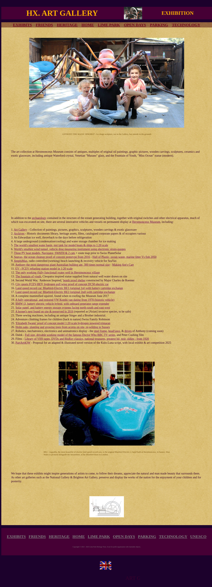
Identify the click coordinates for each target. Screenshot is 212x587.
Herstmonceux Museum (146, 221)
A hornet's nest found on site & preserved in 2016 (44, 311)
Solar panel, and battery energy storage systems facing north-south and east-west (62, 307)
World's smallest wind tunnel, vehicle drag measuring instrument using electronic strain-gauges (70, 249)
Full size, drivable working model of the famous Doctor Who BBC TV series (70, 335)
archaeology (39, 218)
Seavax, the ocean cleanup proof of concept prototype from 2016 (52, 257)
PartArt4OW (22, 342)
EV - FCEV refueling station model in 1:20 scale (43, 268)
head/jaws (114, 331)
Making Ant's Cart (123, 264)
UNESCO (198, 536)
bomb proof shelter (74, 280)
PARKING (159, 25)
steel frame (100, 331)
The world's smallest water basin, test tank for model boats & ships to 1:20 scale (61, 245)
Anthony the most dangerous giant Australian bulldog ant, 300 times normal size (62, 264)
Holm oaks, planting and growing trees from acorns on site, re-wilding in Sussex (62, 327)
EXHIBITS (16, 536)
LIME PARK (109, 25)
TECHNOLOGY (186, 25)
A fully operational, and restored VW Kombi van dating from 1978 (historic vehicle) (64, 299)
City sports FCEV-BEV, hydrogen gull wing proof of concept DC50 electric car (62, 284)
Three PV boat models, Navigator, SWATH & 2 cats (44, 253)
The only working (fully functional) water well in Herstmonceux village (57, 272)
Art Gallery (20, 229)
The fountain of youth (28, 276)
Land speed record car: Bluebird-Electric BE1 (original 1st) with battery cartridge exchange (69, 288)
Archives (19, 233)
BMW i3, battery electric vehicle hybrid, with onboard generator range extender (62, 303)
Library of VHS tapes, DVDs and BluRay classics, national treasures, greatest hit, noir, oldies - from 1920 (87, 338)
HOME (88, 25)
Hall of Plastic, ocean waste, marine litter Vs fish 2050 (124, 257)
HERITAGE (67, 25)
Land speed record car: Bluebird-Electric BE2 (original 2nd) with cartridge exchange (65, 292)
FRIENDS (44, 25)
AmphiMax (20, 260)
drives (128, 331)
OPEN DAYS (135, 25)
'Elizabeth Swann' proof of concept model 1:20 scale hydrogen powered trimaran (62, 323)
